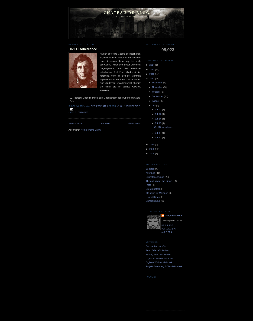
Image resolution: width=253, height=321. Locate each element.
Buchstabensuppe (155, 177)
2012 (152, 74)
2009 (152, 149)
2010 (152, 144)
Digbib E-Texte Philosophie (159, 258)
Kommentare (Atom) (91, 129)
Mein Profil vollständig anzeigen (168, 228)
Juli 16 (158, 118)
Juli (154, 105)
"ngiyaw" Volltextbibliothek (159, 262)
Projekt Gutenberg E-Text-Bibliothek (164, 266)
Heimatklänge (153, 197)
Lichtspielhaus (153, 201)
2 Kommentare (132, 106)
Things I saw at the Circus (159, 181)
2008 (152, 153)
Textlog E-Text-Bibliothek (158, 254)
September (158, 96)
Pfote (148, 185)
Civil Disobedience (83, 49)
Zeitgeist (83, 112)
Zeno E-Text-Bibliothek (157, 250)
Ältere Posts (134, 123)
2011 (152, 78)
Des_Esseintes (100, 106)
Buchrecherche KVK (156, 246)
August (156, 101)
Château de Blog (127, 13)
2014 (152, 65)
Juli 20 (158, 114)
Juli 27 (158, 109)
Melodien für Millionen (157, 193)
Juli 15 (158, 123)
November (157, 87)
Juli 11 (158, 137)
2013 (152, 69)
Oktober (156, 91)
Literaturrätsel (153, 189)
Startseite (105, 123)
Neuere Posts (75, 123)
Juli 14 (158, 133)
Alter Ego (150, 173)
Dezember (157, 82)
